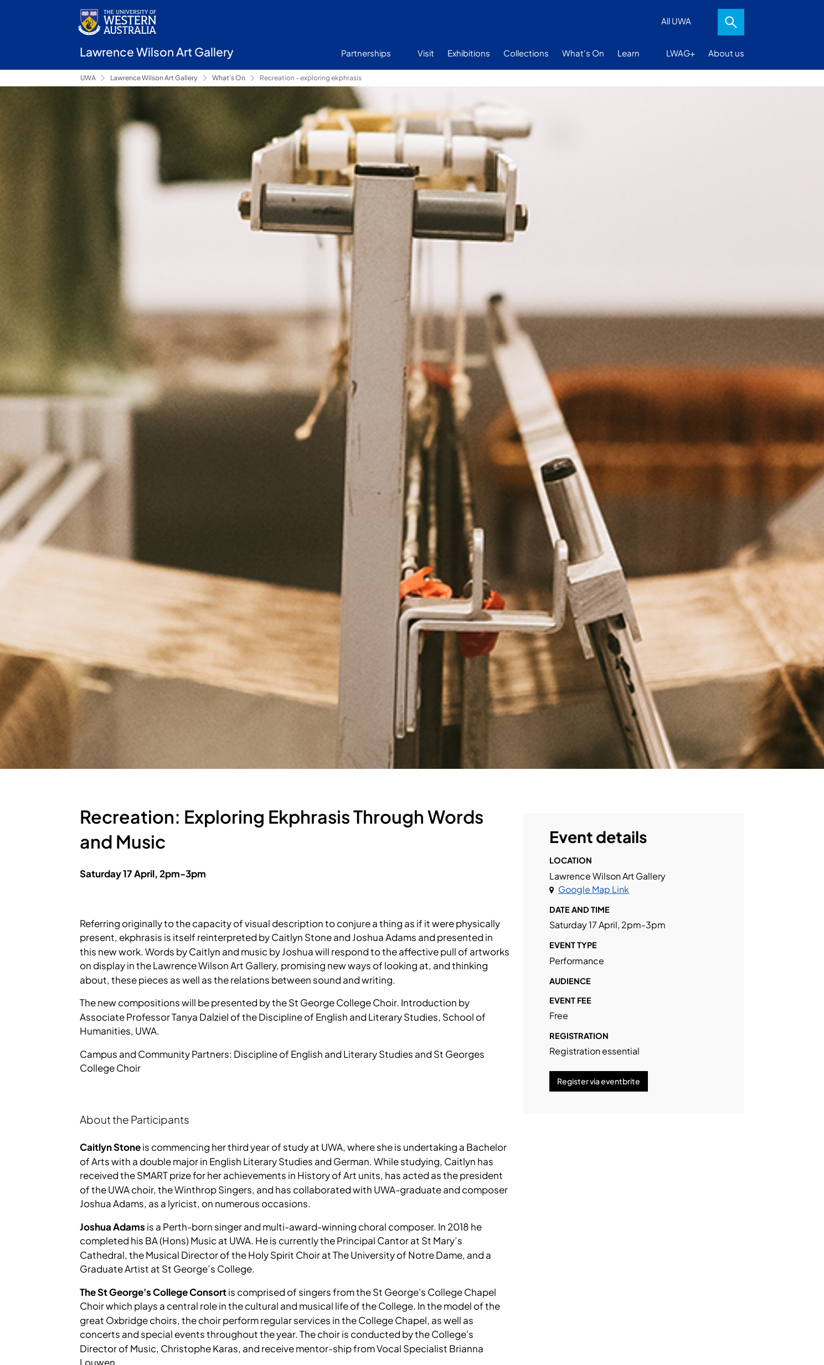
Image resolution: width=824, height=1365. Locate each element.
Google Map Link (593, 889)
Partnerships (366, 53)
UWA (88, 78)
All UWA (676, 20)
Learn (628, 53)
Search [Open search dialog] (731, 22)
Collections (526, 53)
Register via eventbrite (598, 1081)
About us (726, 53)
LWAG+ (680, 53)
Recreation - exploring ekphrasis (311, 78)
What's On (583, 53)
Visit (426, 53)
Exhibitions (468, 53)
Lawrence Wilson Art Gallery (154, 78)
